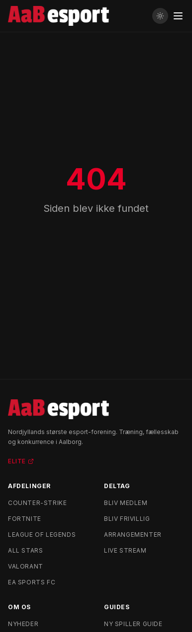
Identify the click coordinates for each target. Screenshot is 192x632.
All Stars (25, 550)
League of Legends (42, 534)
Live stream (125, 550)
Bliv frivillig (127, 518)
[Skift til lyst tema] (160, 16)
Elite (21, 461)
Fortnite (24, 518)
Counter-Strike (37, 502)
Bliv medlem (126, 502)
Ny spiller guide (133, 624)
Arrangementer (133, 534)
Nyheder (23, 624)
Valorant (25, 566)
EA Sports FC (31, 582)
